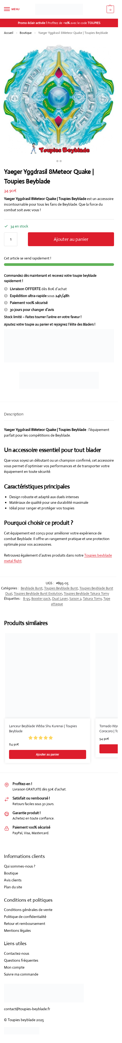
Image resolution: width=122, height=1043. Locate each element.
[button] (40, 737)
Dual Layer (60, 598)
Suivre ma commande (21, 974)
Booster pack (41, 598)
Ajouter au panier (71, 239)
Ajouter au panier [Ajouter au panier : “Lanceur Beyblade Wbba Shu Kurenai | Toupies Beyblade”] (47, 754)
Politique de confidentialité (25, 916)
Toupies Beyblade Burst (61, 588)
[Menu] (12, 9)
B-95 (26, 598)
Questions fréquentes (21, 960)
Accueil (8, 33)
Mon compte (14, 967)
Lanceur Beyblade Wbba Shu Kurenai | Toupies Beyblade (43, 729)
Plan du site (13, 887)
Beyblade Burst (32, 588)
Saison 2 (75, 598)
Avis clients (13, 880)
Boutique (26, 33)
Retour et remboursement (24, 923)
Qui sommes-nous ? (19, 866)
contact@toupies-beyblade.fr (27, 1008)
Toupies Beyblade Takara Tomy (86, 593)
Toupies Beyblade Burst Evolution (38, 593)
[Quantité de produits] (10, 239)
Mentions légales (17, 930)
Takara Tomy (92, 598)
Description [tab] (13, 414)
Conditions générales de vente (28, 909)
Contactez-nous (16, 953)
